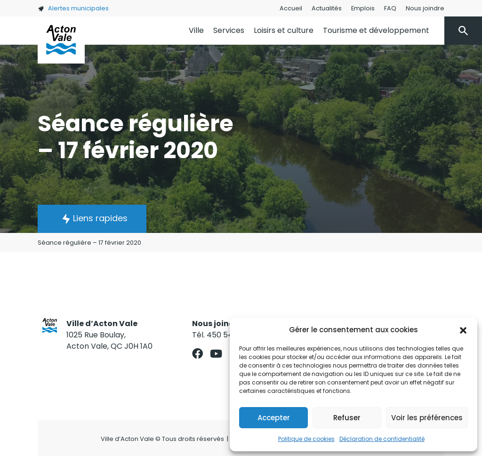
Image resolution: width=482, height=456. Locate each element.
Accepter (273, 418)
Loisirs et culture (283, 30)
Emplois (363, 8)
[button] (463, 330)
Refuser (347, 418)
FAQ (390, 8)
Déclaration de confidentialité (382, 439)
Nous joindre (425, 8)
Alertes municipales (73, 8)
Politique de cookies (306, 439)
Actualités (327, 8)
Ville (196, 30)
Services (228, 30)
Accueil (291, 8)
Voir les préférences (427, 418)
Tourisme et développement (376, 30)
